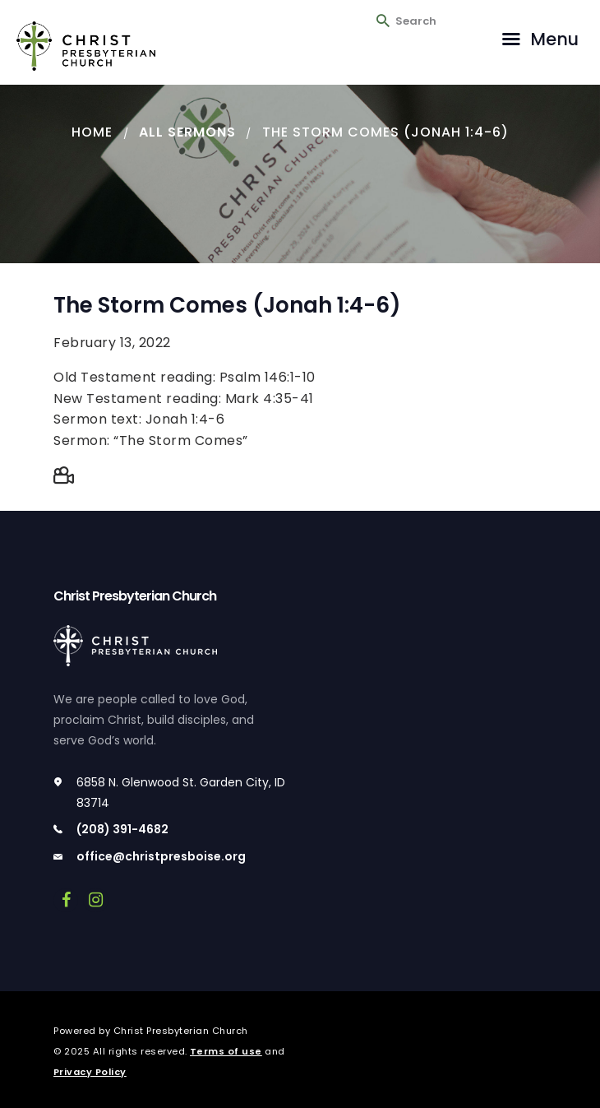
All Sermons (187, 132)
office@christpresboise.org (161, 856)
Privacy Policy (90, 1071)
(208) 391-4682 (122, 829)
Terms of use (226, 1051)
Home (92, 132)
